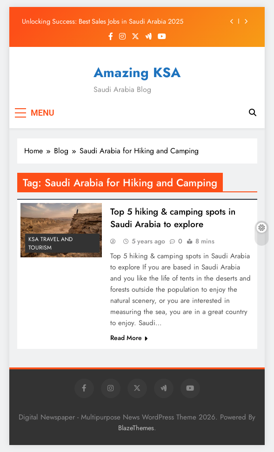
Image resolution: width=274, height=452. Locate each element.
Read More (128, 337)
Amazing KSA (137, 72)
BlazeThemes (136, 427)
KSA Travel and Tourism (50, 243)
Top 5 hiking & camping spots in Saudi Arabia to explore (172, 217)
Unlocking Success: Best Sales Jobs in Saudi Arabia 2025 (102, 21)
